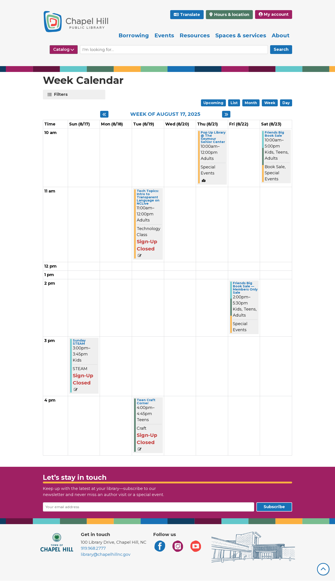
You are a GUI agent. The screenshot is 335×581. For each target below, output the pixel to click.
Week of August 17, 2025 (165, 114)
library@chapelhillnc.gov (105, 554)
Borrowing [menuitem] (134, 35)
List (234, 103)
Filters (61, 94)
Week (269, 103)
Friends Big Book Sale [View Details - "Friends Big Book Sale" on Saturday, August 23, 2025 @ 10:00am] (274, 134)
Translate (190, 14)
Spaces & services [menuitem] (240, 35)
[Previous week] (104, 114)
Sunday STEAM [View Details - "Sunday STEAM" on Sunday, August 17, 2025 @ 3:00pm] (79, 342)
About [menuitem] (280, 35)
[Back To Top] (323, 569)
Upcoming (213, 103)
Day (286, 103)
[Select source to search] (64, 49)
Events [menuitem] (164, 35)
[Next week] (226, 114)
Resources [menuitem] (195, 35)
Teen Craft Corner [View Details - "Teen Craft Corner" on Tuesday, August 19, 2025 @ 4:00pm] (146, 401)
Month (251, 103)
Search (281, 49)
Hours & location (231, 14)
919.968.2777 (93, 548)
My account (274, 14)
